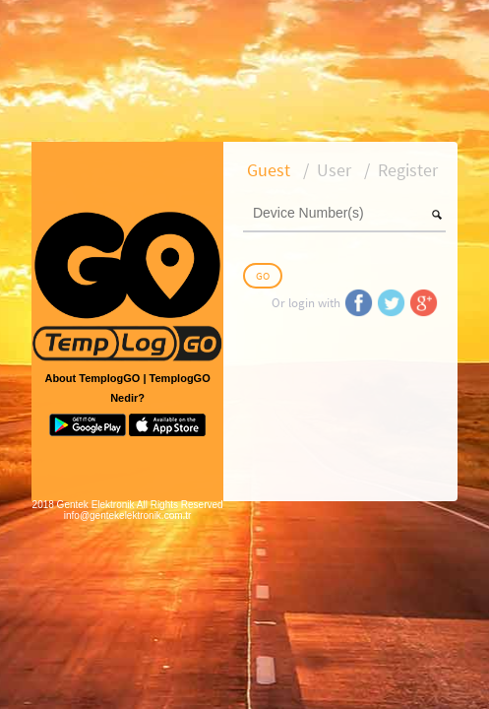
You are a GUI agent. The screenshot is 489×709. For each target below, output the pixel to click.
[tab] (268, 170)
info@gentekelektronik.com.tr (128, 515)
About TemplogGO (92, 378)
